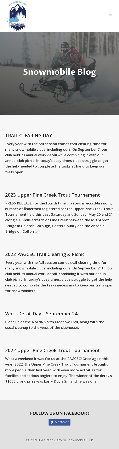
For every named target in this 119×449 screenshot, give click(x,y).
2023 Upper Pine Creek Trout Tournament (52, 195)
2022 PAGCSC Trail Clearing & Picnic (45, 254)
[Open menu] (110, 16)
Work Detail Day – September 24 (41, 313)
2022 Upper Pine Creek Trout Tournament (52, 350)
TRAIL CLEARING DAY (28, 135)
